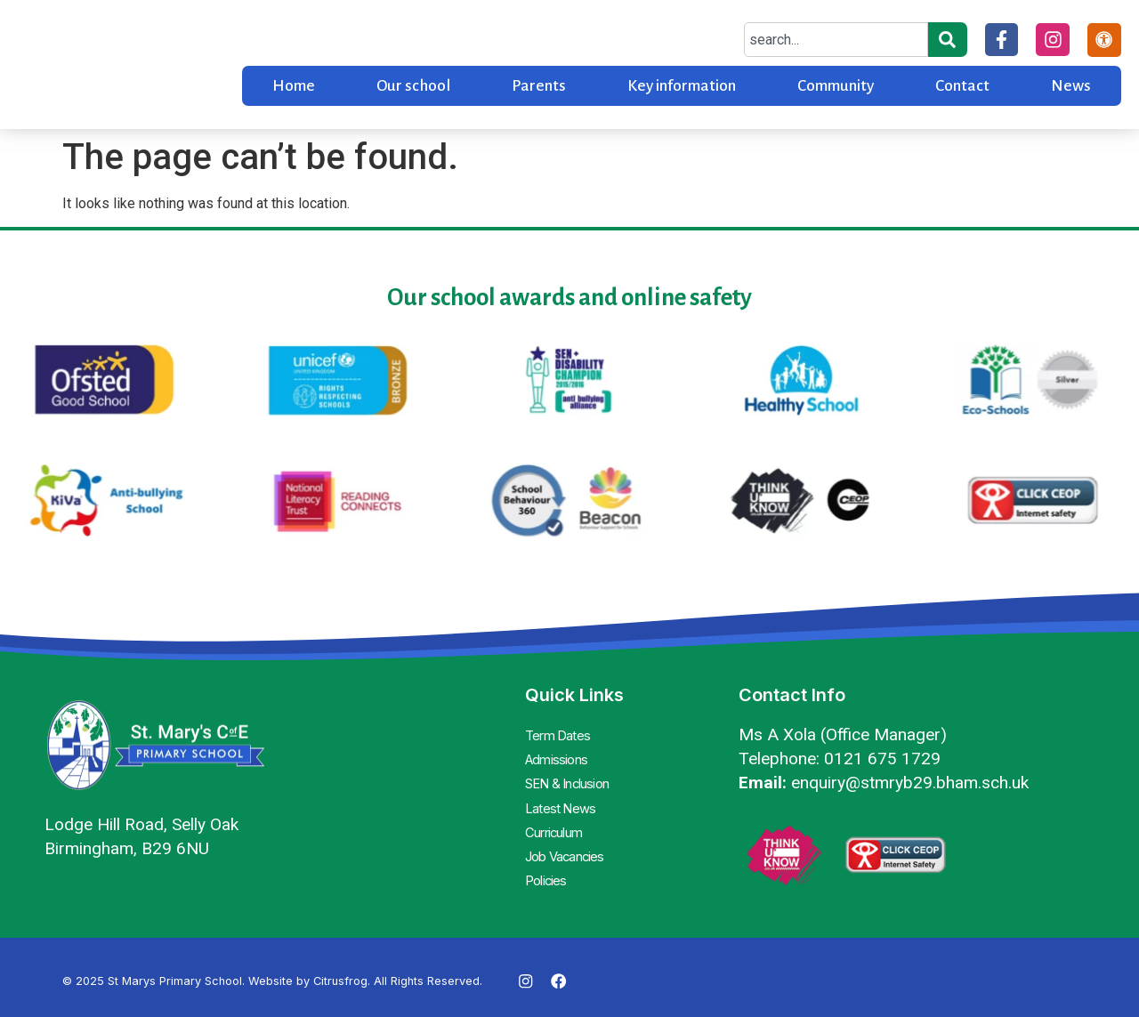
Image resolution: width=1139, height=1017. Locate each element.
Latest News (562, 798)
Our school (413, 85)
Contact (962, 85)
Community (835, 85)
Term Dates (560, 734)
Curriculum (559, 819)
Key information (681, 85)
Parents (539, 85)
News (1071, 85)
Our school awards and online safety (569, 298)
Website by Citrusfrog (308, 973)
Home (293, 85)
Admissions (559, 755)
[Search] (944, 39)
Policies (547, 862)
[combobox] (832, 39)
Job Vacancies (570, 841)
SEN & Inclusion (574, 777)
